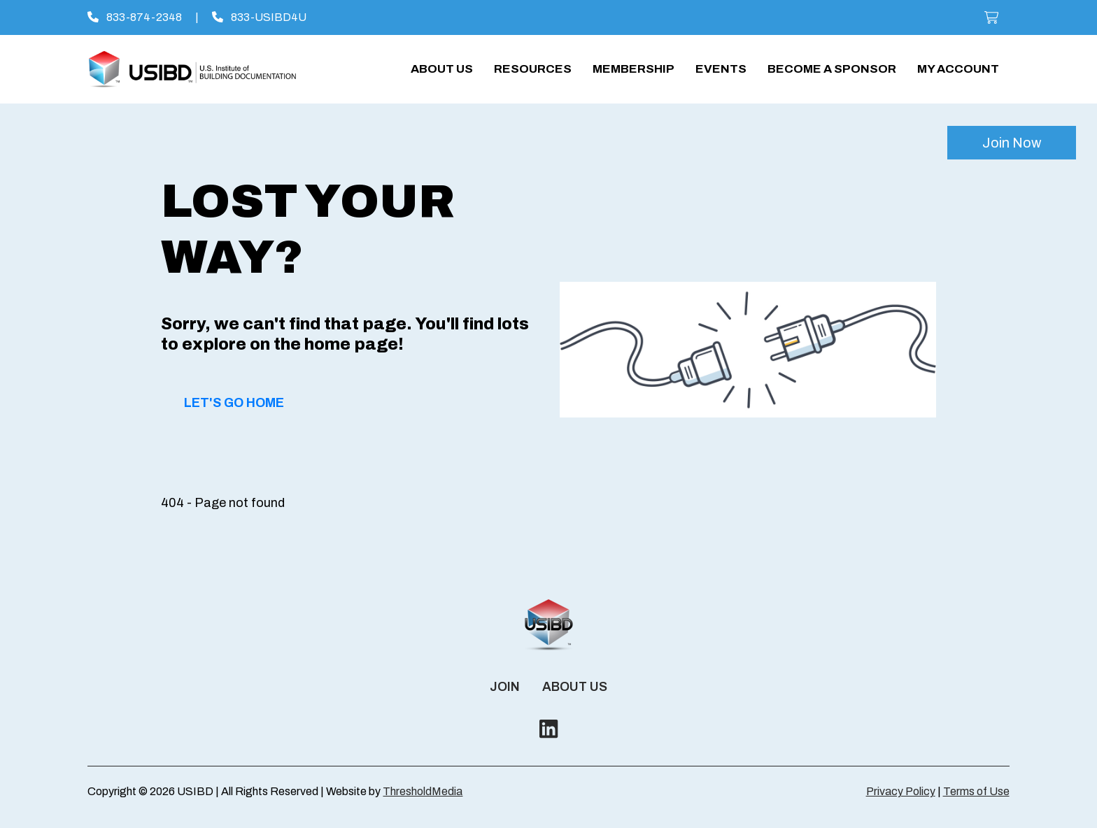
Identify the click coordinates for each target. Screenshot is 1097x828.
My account (958, 69)
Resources (533, 69)
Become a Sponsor (831, 69)
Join (505, 687)
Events (720, 69)
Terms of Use (976, 791)
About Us (442, 69)
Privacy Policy (900, 791)
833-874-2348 (134, 17)
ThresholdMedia (422, 791)
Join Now (1011, 142)
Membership (633, 69)
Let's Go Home (234, 403)
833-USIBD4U (259, 17)
